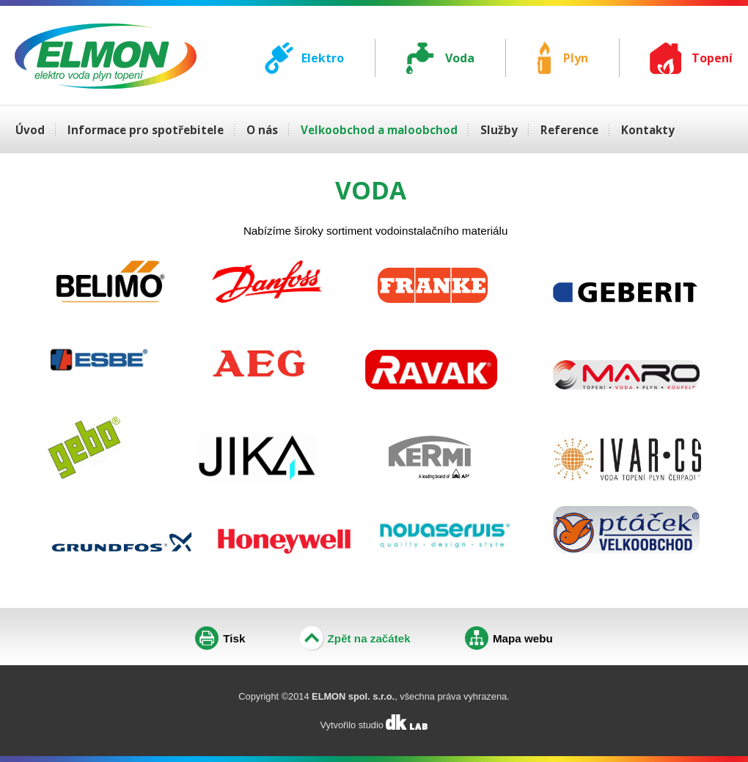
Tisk (234, 638)
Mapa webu (523, 638)
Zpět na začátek (369, 638)
